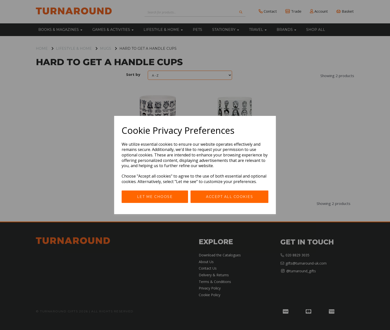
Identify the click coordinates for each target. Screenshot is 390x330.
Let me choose (155, 196)
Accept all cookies (229, 196)
